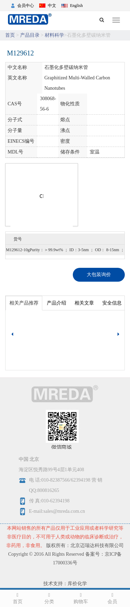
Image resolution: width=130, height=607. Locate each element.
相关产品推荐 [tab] (23, 303)
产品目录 (30, 35)
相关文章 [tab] (84, 303)
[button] (119, 334)
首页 (10, 35)
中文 (52, 5)
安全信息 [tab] (112, 303)
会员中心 (25, 5)
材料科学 (54, 35)
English (76, 5)
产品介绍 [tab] (56, 303)
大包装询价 (99, 274)
